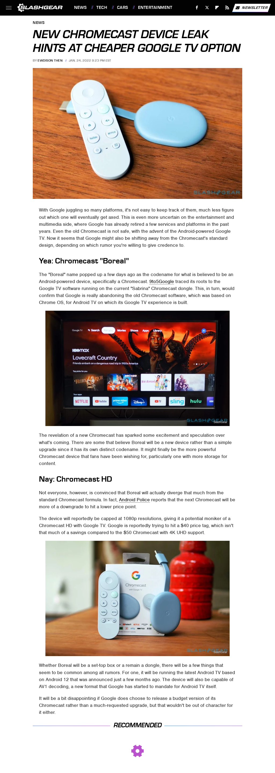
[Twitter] (207, 7)
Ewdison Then (50, 60)
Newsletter (251, 7)
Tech (101, 7)
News (80, 7)
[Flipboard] (217, 7)
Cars (122, 7)
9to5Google (161, 281)
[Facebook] (197, 7)
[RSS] (227, 7)
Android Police (134, 500)
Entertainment (155, 7)
